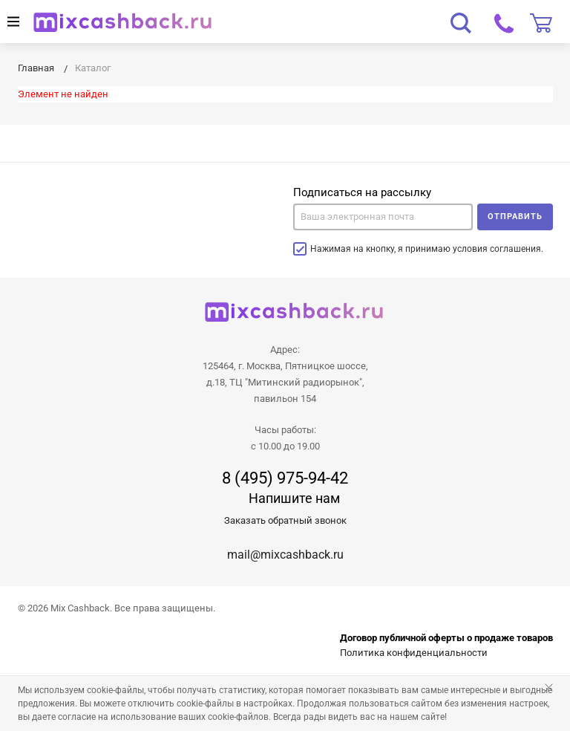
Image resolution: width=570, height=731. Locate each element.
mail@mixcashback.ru (285, 555)
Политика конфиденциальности (414, 652)
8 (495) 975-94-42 (285, 478)
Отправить (515, 216)
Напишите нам (294, 498)
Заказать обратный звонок (285, 520)
